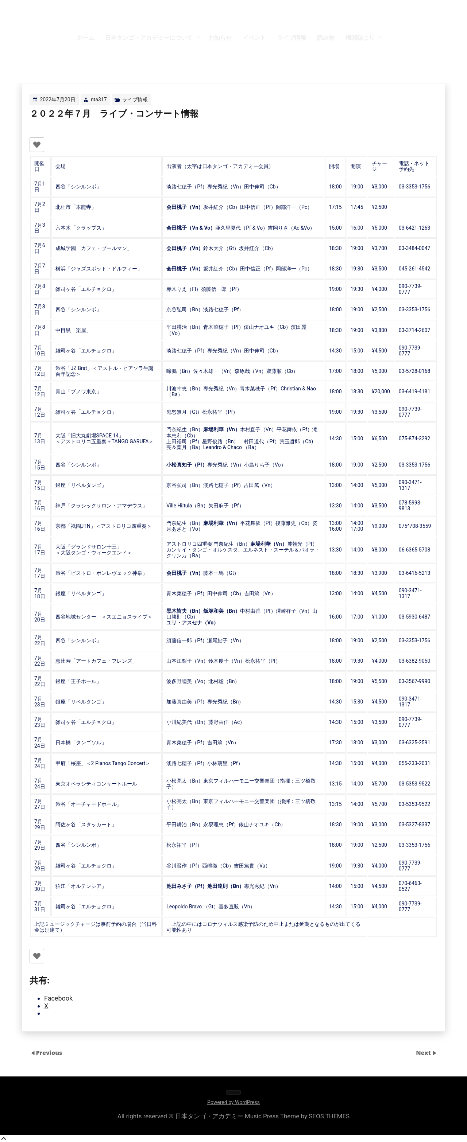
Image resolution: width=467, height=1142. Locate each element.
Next (424, 1053)
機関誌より (360, 37)
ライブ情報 (291, 37)
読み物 (326, 37)
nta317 (99, 99)
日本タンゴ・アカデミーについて (149, 37)
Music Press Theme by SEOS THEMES (297, 1116)
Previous (49, 1053)
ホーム (85, 37)
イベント (254, 37)
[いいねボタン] (36, 144)
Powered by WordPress (233, 1102)
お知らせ (220, 37)
